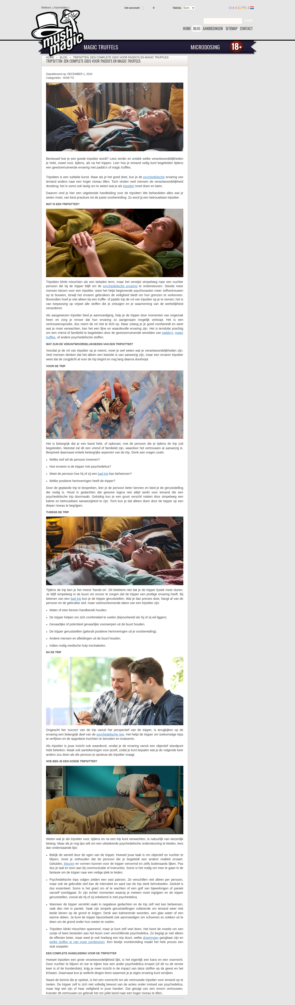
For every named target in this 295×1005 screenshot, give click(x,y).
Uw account (132, 7)
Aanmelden (61, 7)
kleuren (69, 863)
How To (68, 77)
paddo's (167, 333)
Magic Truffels (101, 47)
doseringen (150, 937)
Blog (63, 57)
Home (50, 57)
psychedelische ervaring (120, 286)
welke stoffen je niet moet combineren (77, 942)
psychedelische (154, 177)
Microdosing (205, 47)
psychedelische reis (110, 734)
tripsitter (128, 186)
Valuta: (177, 7)
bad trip (103, 473)
